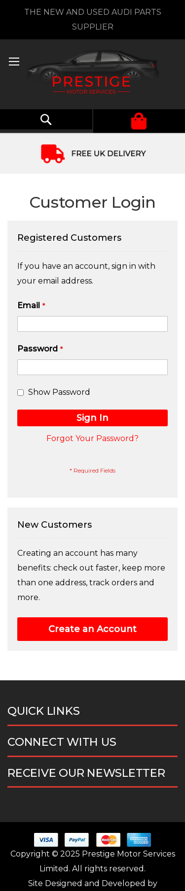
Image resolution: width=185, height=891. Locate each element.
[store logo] (92, 74)
